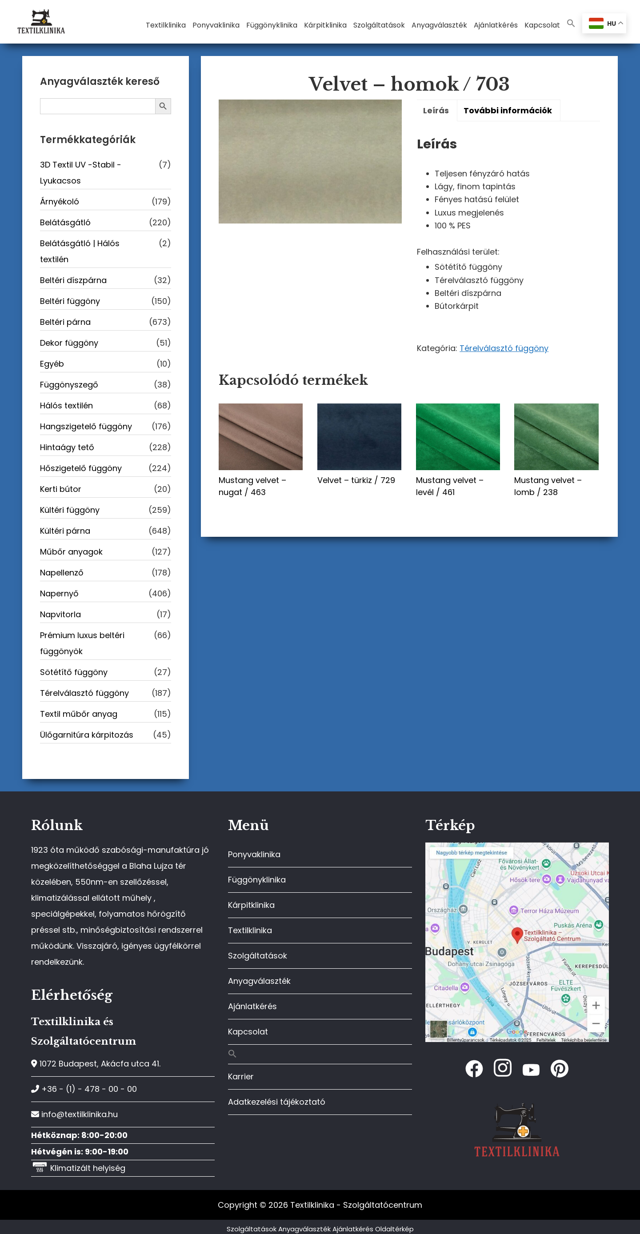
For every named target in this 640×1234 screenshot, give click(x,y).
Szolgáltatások (257, 955)
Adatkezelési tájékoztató (276, 1101)
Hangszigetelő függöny (86, 426)
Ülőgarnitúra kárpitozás (86, 734)
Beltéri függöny (70, 301)
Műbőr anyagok (71, 551)
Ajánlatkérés (252, 1006)
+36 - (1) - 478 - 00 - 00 (84, 1088)
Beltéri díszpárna (73, 280)
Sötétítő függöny (74, 672)
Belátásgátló (65, 222)
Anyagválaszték (259, 980)
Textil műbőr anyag (78, 713)
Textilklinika (250, 930)
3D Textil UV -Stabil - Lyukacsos (80, 172)
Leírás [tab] (436, 110)
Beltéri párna (65, 321)
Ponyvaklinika (254, 854)
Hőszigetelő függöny (81, 468)
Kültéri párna (65, 530)
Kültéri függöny (70, 509)
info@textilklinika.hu (74, 1114)
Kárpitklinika (251, 905)
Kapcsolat (248, 1031)
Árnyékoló (59, 201)
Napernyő (59, 593)
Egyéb (52, 363)
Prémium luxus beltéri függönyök (82, 643)
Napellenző (62, 572)
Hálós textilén (66, 405)
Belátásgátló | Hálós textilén (80, 251)
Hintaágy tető (67, 447)
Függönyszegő (69, 384)
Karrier (241, 1076)
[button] (571, 23)
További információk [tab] (508, 110)
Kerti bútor (60, 489)
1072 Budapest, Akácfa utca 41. (95, 1063)
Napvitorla (60, 614)
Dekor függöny (69, 342)
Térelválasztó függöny (504, 348)
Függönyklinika (257, 879)
